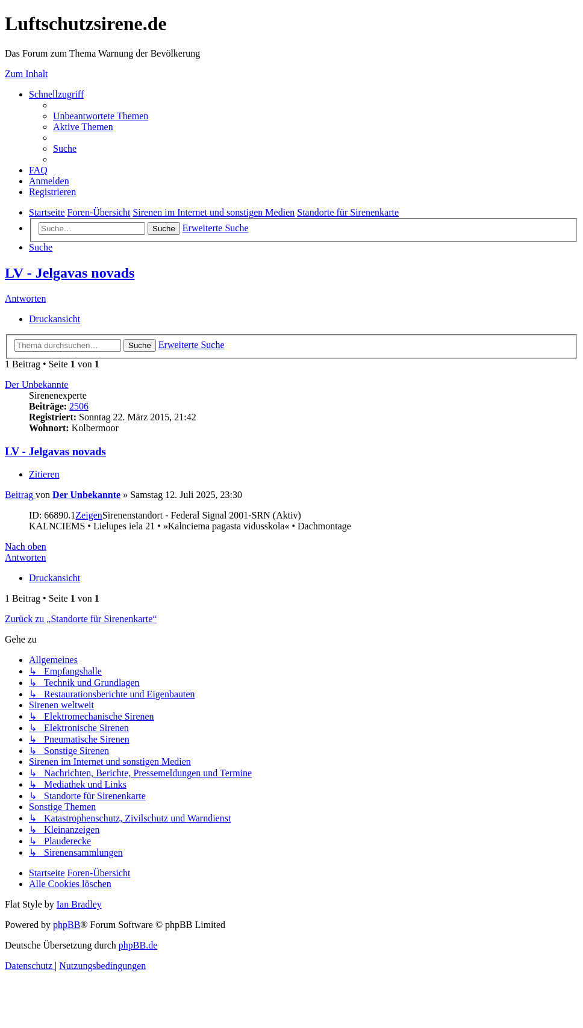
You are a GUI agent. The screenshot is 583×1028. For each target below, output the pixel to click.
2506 (79, 406)
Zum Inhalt (26, 74)
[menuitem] (100, 116)
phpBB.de (138, 945)
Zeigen (88, 515)
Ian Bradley (79, 904)
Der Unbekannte (36, 384)
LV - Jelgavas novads (69, 273)
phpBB (66, 925)
